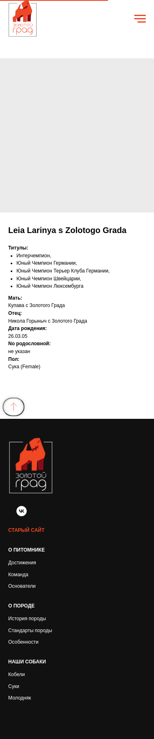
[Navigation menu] (140, 19)
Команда (18, 574)
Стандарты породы (30, 630)
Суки (13, 686)
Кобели (16, 674)
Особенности (23, 642)
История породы (27, 618)
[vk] (21, 513)
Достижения (22, 563)
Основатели (22, 586)
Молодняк (19, 698)
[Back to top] (14, 406)
